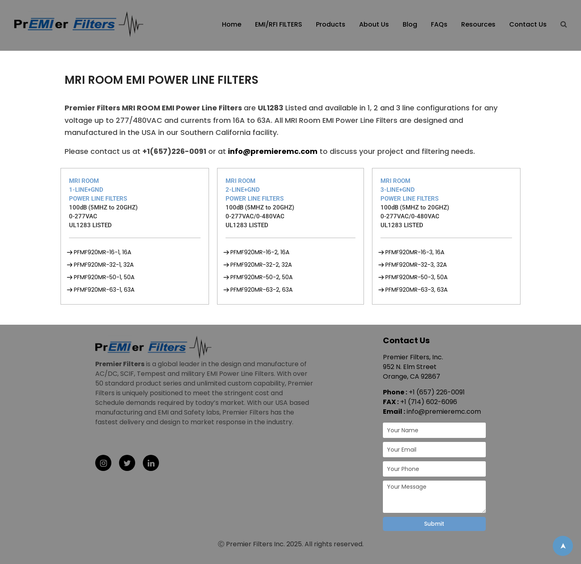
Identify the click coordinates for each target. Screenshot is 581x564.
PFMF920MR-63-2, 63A (261, 290)
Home (231, 24)
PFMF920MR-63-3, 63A (416, 290)
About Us (374, 24)
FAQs (439, 24)
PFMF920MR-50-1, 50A (104, 277)
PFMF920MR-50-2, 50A (261, 277)
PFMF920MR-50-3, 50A (416, 277)
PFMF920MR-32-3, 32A (416, 265)
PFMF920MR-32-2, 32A (261, 265)
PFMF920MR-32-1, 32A (104, 265)
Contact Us (528, 24)
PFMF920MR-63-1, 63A (104, 290)
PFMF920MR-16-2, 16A (259, 252)
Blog (410, 24)
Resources (478, 24)
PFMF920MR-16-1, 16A (102, 252)
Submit (434, 524)
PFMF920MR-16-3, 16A (414, 252)
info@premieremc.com (444, 411)
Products (330, 24)
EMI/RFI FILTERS (278, 24)
